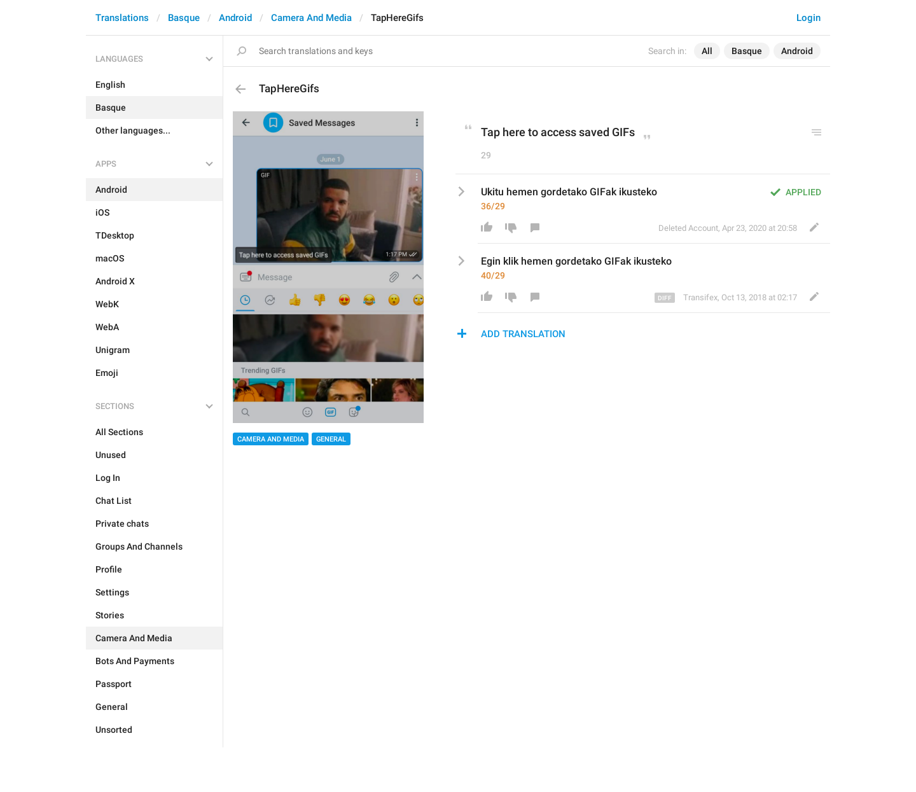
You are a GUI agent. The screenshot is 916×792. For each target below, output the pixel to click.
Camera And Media (311, 18)
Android (235, 18)
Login (808, 18)
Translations (122, 18)
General (331, 439)
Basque (184, 18)
